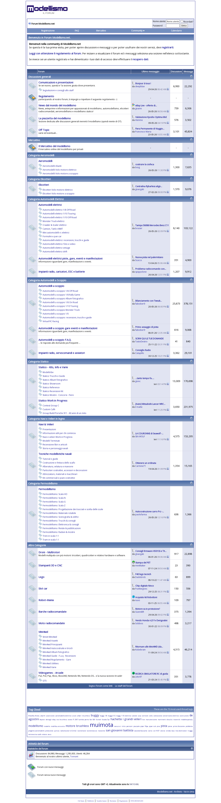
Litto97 (138, 676)
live (143, 719)
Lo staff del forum (123, 685)
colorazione (157, 716)
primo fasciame (179, 726)
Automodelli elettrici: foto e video (59, 244)
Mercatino (101, 30)
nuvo (137, 600)
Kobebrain (140, 649)
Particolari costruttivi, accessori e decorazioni (65, 470)
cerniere (145, 716)
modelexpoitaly (187, 719)
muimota (101, 724)
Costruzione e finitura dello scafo (59, 462)
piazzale (136, 726)
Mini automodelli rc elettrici (56, 232)
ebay (54, 719)
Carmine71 (140, 466)
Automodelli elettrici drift (55, 251)
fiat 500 (92, 719)
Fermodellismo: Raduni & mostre (59, 532)
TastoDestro (141, 341)
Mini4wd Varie (49, 667)
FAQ (77, 30)
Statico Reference (51, 387)
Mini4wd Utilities (51, 663)
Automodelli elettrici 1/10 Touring (59, 213)
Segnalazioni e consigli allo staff (58, 90)
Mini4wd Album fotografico (56, 652)
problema (189, 726)
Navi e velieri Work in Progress (57, 437)
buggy (95, 715)
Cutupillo (139, 353)
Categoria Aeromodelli (41, 155)
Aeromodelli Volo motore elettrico (59, 169)
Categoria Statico (38, 361)
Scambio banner (102, 801)
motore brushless (77, 726)
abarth (42, 716)
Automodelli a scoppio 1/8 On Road (60, 302)
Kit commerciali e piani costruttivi (59, 477)
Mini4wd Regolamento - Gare (57, 659)
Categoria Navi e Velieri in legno (46, 418)
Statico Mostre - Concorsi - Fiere (58, 395)
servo (150, 731)
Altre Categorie (37, 545)
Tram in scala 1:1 (51, 539)
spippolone (141, 271)
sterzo (162, 731)
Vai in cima (189, 791)
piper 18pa (144, 726)
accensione (50, 716)
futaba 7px (106, 719)
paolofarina (141, 514)
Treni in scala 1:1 (51, 535)
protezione (49, 731)
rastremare (81, 731)
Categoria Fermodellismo (42, 483)
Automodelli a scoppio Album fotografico (63, 298)
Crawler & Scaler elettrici (54, 225)
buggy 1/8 (103, 716)
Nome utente (159, 21)
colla (151, 716)
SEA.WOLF (140, 436)
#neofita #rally (34, 716)
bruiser (138, 228)
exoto (70, 719)
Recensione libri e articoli (55, 444)
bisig (137, 167)
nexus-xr (117, 726)
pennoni (129, 726)
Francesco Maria (143, 131)
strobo (168, 731)
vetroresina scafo (34, 734)
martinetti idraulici (165, 719)
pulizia (56, 731)
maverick (176, 719)
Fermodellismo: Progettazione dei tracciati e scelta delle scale (73, 509)
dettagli (49, 719)
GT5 (45, 680)
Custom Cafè (49, 409)
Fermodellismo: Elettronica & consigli (61, 524)
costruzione (184, 716)
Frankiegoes (141, 588)
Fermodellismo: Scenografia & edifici (61, 516)
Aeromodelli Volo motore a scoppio (60, 173)
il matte (138, 406)
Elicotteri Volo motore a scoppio (58, 193)
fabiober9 (140, 303)
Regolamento (123, 801)
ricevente (101, 731)
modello (47, 726)
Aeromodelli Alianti (52, 166)
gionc (138, 381)
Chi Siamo (81, 801)
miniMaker (140, 565)
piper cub (152, 726)
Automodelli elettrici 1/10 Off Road (60, 217)
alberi (79, 716)
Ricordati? (187, 21)
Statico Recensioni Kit (53, 391)
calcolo (134, 716)
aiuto (74, 716)
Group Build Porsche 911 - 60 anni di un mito (64, 413)
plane (170, 726)
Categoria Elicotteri (39, 179)
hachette (116, 719)
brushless (86, 716)
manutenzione (151, 719)
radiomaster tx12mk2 (68, 731)
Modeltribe (48, 372)
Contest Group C (51, 405)
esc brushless (62, 719)
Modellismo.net (164, 791)
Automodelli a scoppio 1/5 (56, 313)
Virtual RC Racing (51, 321)
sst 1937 (156, 731)
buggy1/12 (112, 716)
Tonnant (74, 756)
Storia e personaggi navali (55, 448)
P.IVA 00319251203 (137, 801)
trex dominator (181, 731)
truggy (190, 731)
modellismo (35, 726)
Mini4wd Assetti (50, 640)
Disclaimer (113, 801)
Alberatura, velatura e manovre (58, 466)
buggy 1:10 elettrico (123, 716)
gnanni (138, 108)
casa (139, 716)
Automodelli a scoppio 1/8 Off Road (60, 290)
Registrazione (48, 30)
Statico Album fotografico (55, 379)
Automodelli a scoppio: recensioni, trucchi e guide (67, 317)
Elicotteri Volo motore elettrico (58, 189)
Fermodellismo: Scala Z (54, 505)
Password (157, 25)
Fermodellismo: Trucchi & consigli (59, 520)
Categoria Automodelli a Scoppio (47, 280)
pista (164, 726)
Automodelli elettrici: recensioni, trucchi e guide (66, 240)
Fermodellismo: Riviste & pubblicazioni (62, 528)
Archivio (178, 791)
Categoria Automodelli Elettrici (46, 199)
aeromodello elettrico (63, 716)
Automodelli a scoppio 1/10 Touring (60, 306)
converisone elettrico (171, 716)
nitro (124, 726)
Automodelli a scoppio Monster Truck (61, 309)
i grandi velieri (132, 719)
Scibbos (139, 623)
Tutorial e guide (50, 458)
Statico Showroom (51, 383)
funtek (98, 719)
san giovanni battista (119, 730)
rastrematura (92, 731)
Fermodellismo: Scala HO (55, 494)
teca (173, 731)
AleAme (139, 120)
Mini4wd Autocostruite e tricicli (58, 648)
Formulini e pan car (52, 236)
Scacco (138, 260)
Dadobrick (140, 577)
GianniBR (139, 611)
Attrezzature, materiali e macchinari (60, 474)
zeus (49, 734)
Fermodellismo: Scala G (54, 501)
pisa (158, 726)
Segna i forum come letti (100, 685)
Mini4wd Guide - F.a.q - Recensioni (59, 655)
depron (42, 719)
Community (138, 30)
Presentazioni (49, 429)
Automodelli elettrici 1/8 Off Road (59, 209)
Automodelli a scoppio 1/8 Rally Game (61, 294)
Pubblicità (90, 801)
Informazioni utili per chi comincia (59, 433)
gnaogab (139, 189)
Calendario (176, 30)
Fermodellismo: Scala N (54, 497)
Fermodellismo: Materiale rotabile (59, 513)
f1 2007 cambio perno (81, 719)
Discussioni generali (39, 76)
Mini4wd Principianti (52, 644)
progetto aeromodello (36, 731)
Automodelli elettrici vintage (56, 247)
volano (44, 734)
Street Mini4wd (50, 636)
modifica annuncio (58, 726)
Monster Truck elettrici (53, 221)
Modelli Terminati (51, 440)
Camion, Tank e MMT (53, 228)
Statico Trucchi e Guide (54, 376)
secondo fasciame (140, 731)
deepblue (140, 86)
